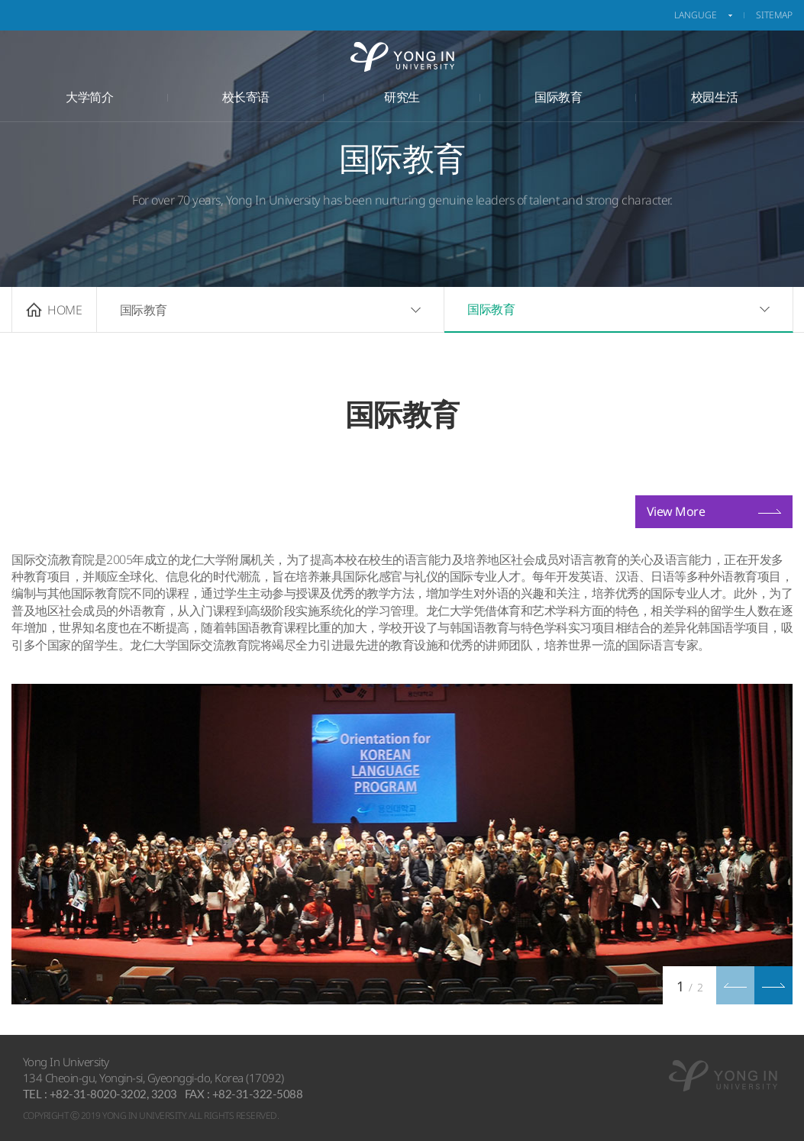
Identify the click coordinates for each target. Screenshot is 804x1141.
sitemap (774, 14)
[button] (773, 985)
